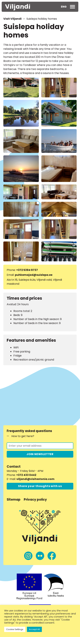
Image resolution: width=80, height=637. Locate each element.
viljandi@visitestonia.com (35, 479)
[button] (63, 7)
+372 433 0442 (26, 475)
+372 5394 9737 (27, 270)
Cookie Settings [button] (14, 629)
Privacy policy (35, 499)
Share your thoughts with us (40, 486)
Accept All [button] (34, 629)
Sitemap (13, 499)
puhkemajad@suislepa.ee (33, 275)
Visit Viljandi (12, 19)
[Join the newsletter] (40, 445)
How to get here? (22, 436)
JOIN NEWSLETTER (40, 454)
